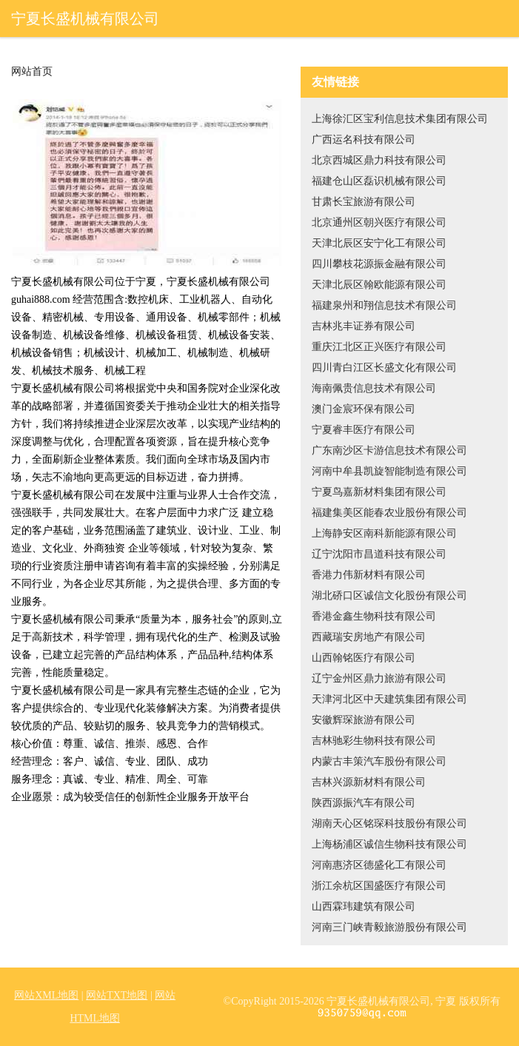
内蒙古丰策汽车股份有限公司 (379, 761)
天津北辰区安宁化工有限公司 (379, 243)
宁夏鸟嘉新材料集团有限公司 (379, 491)
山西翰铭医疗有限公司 (363, 657)
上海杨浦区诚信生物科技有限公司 (389, 844)
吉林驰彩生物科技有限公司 (374, 740)
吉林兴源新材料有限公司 (369, 782)
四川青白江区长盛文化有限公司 (384, 367)
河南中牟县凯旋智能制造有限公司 (389, 471)
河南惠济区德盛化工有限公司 (379, 865)
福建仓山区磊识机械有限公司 (379, 181)
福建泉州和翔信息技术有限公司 (384, 305)
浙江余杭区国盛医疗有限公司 (379, 885)
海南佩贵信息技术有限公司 (374, 388)
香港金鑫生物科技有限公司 (374, 616)
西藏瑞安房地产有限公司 (369, 637)
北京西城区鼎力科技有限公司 (379, 160)
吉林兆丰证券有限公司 (363, 326)
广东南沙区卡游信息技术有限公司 (389, 450)
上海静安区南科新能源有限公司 (384, 533)
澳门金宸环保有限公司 (363, 409)
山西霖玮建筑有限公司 (363, 906)
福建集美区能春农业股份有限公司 (389, 512)
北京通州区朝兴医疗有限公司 (379, 222)
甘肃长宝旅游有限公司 (363, 201)
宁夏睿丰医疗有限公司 (363, 429)
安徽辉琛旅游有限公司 (363, 719)
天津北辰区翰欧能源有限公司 (379, 284)
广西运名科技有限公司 (363, 139)
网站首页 (32, 72)
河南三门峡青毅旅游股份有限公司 (389, 927)
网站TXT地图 (116, 995)
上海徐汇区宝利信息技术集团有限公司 (400, 118)
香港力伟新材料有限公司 (369, 574)
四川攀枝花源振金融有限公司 (379, 263)
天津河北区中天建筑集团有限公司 (389, 699)
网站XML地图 (46, 995)
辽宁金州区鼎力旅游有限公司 (379, 678)
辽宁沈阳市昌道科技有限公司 (379, 554)
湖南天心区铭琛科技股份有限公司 (389, 823)
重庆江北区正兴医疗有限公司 (379, 346)
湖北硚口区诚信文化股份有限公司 (389, 595)
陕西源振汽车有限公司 (363, 802)
